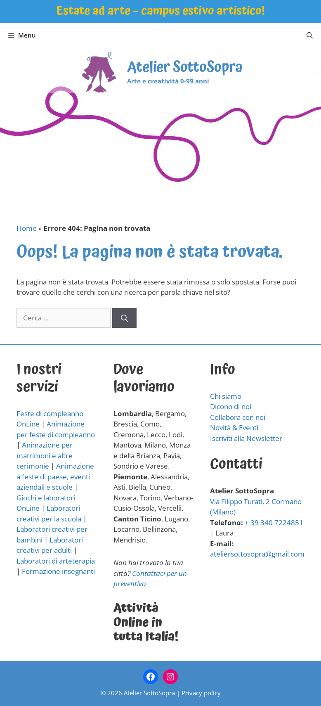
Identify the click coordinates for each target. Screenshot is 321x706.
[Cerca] (124, 318)
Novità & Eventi (234, 427)
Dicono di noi (230, 406)
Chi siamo (225, 396)
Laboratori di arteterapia (56, 561)
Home (27, 228)
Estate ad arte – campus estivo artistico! (160, 11)
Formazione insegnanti (58, 571)
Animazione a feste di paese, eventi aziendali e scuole (55, 476)
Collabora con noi (237, 417)
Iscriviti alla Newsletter (246, 438)
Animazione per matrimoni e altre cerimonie (45, 455)
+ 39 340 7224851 (274, 522)
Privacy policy (201, 693)
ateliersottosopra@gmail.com (257, 554)
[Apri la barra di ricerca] (309, 35)
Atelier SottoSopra (185, 67)
